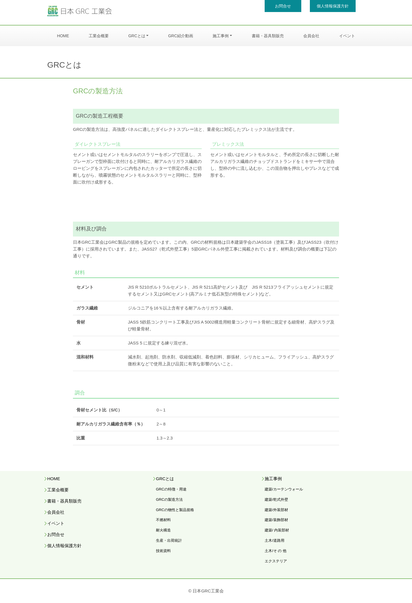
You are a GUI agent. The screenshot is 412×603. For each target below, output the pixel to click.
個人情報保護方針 (333, 6)
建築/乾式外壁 (276, 499)
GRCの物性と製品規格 (175, 510)
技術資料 (163, 551)
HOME (63, 36)
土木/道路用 (274, 540)
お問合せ (283, 6)
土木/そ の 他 (275, 551)
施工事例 (221, 36)
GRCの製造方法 (169, 499)
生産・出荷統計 (169, 540)
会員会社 (311, 36)
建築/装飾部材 (276, 520)
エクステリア (276, 561)
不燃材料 (163, 520)
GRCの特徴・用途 (171, 489)
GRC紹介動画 (180, 36)
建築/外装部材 (276, 510)
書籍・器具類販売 (268, 36)
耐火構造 (163, 530)
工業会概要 (99, 36)
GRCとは (136, 36)
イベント (347, 36)
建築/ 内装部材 (277, 530)
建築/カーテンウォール (284, 489)
